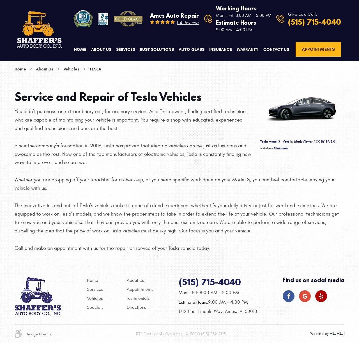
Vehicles (71, 69)
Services (125, 49)
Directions (136, 307)
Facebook (288, 296)
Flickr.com (281, 148)
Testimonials (138, 298)
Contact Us (276, 49)
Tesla (95, 69)
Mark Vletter (303, 141)
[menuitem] (80, 49)
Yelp (321, 296)
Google (305, 296)
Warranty (248, 49)
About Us (101, 49)
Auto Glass (191, 49)
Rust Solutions (157, 49)
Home (80, 49)
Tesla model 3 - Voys (274, 141)
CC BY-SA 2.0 (325, 141)
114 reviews (188, 22)
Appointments (318, 49)
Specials (95, 307)
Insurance (220, 49)
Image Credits (39, 334)
